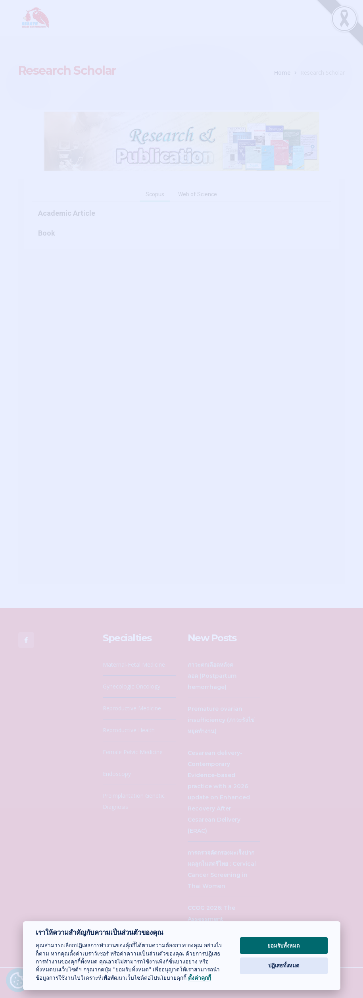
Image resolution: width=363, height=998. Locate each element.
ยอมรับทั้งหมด (283, 945)
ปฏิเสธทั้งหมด (284, 965)
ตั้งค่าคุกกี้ (199, 978)
